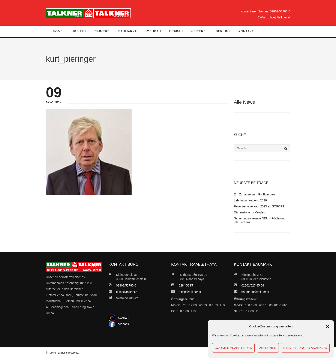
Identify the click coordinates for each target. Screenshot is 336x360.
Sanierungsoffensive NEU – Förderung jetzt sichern (259, 220)
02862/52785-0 (280, 11)
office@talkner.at (279, 17)
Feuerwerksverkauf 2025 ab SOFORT (259, 206)
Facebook (119, 324)
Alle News (244, 102)
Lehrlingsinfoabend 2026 (250, 200)
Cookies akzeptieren (233, 348)
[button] (327, 326)
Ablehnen (267, 348)
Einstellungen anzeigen (305, 348)
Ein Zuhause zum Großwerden (254, 194)
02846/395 (186, 285)
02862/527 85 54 (253, 285)
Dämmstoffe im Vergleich (250, 212)
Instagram (119, 317)
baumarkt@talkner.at (255, 292)
